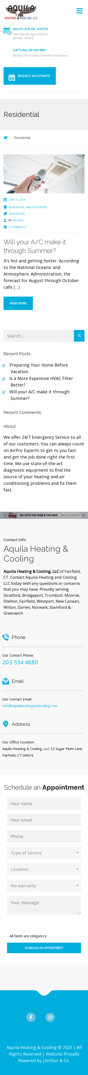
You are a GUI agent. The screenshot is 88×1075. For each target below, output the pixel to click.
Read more (18, 303)
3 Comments (16, 227)
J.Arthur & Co (56, 1060)
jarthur (17, 220)
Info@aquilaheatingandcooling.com (30, 705)
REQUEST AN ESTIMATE (34, 76)
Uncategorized (36, 207)
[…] (17, 287)
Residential (16, 207)
